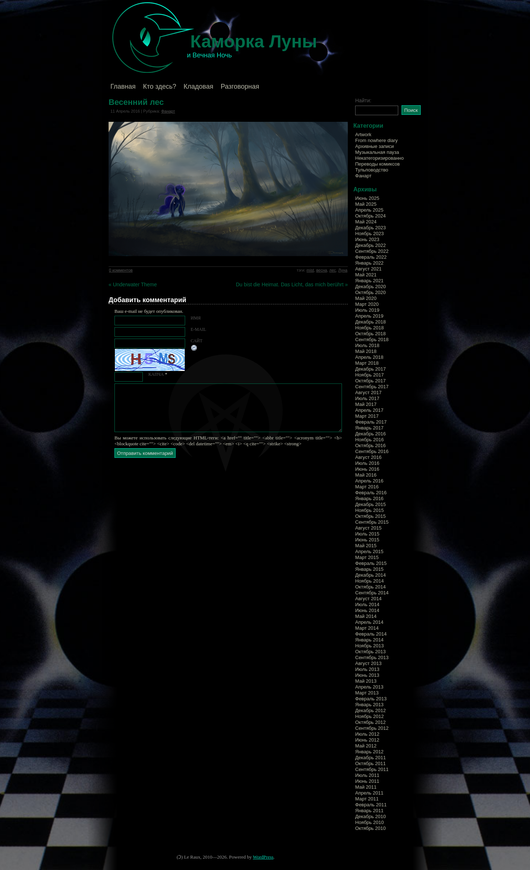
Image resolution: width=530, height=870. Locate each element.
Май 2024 (366, 221)
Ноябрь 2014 (369, 581)
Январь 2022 (369, 263)
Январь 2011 (369, 810)
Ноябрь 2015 (369, 510)
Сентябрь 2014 (372, 592)
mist (310, 270)
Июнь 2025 (367, 198)
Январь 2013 (369, 704)
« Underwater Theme (133, 284)
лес (332, 270)
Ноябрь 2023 (369, 233)
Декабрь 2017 (370, 369)
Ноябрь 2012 (369, 716)
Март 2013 (367, 693)
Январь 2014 (369, 640)
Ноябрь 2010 (369, 822)
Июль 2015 (367, 534)
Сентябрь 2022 (372, 251)
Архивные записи (374, 146)
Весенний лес (136, 102)
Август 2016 (368, 457)
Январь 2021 (369, 280)
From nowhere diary (376, 140)
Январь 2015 (369, 569)
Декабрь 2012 (370, 710)
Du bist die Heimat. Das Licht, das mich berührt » (292, 284)
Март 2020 (367, 304)
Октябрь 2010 (370, 828)
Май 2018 (366, 351)
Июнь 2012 (367, 740)
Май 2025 (366, 204)
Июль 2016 (367, 463)
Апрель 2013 (369, 687)
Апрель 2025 (369, 210)
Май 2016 (366, 475)
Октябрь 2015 (370, 516)
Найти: (363, 100)
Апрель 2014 (369, 622)
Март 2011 (367, 799)
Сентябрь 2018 (372, 339)
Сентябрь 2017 (372, 386)
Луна (342, 270)
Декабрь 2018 (370, 322)
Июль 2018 (367, 345)
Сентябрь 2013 (372, 657)
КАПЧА (156, 374)
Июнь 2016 (367, 469)
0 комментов (120, 270)
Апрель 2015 (369, 551)
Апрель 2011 (369, 793)
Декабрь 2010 (370, 816)
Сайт (196, 340)
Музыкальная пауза (377, 152)
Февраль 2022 (370, 257)
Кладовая (198, 86)
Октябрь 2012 (370, 722)
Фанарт (168, 111)
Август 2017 (368, 392)
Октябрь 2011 (370, 763)
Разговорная (239, 86)
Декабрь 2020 (370, 286)
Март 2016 (367, 486)
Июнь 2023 (367, 239)
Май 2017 (366, 404)
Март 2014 (367, 628)
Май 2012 (366, 746)
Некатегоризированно (379, 158)
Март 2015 (367, 557)
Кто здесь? (159, 86)
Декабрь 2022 (370, 245)
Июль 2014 (367, 604)
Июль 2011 (367, 775)
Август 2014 (368, 598)
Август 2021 (368, 269)
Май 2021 (366, 274)
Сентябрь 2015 (372, 522)
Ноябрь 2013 (369, 645)
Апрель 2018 (369, 357)
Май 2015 (366, 545)
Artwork (363, 134)
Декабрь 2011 (370, 757)
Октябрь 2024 (370, 216)
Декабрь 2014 (370, 575)
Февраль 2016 (370, 492)
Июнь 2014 (367, 610)
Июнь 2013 (367, 675)
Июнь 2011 (367, 781)
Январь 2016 (369, 498)
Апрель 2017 (369, 410)
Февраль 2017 (370, 422)
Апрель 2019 (369, 316)
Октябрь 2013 (370, 651)
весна (321, 270)
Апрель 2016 (369, 481)
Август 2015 (368, 528)
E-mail (198, 329)
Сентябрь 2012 (372, 728)
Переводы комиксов (377, 164)
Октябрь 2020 (370, 292)
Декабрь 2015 (370, 504)
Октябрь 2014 (370, 587)
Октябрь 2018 (370, 333)
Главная (123, 86)
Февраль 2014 (370, 634)
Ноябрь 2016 (369, 439)
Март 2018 (367, 363)
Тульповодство (371, 170)
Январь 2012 (369, 751)
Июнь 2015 (367, 539)
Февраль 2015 (370, 563)
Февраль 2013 (370, 698)
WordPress (263, 857)
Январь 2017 (369, 428)
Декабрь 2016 (370, 433)
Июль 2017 (367, 398)
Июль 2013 (367, 669)
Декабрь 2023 (370, 227)
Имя (196, 318)
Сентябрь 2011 (372, 769)
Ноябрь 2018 (369, 327)
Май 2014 (366, 616)
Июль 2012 (367, 734)
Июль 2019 (367, 310)
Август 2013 (368, 663)
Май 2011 (366, 787)
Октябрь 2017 (370, 380)
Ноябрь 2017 (369, 375)
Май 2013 (366, 681)
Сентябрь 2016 (372, 451)
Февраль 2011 (370, 804)
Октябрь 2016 (370, 445)
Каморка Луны (253, 41)
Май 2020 (366, 298)
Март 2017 (367, 416)
